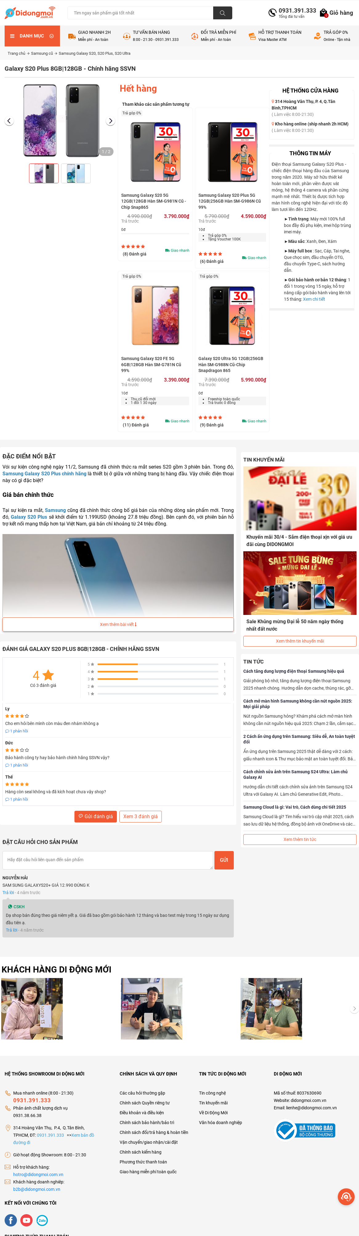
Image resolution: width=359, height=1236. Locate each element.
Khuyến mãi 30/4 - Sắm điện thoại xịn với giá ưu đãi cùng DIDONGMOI (299, 540)
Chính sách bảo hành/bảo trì (147, 1116)
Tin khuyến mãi (213, 1096)
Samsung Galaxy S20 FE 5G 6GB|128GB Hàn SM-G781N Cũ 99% (151, 364)
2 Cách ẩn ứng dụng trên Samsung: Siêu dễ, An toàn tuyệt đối (299, 739)
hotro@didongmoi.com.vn (38, 1168)
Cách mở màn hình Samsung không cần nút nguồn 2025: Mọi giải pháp (297, 704)
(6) (212, 261)
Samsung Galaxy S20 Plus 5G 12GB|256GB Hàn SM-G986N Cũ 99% (229, 201)
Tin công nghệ (212, 1086)
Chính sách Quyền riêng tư (145, 1096)
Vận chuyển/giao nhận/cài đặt (149, 1136)
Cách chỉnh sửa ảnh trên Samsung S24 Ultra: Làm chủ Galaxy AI (295, 774)
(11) (136, 424)
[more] (346, 1196)
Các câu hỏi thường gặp (142, 1086)
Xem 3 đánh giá (140, 816)
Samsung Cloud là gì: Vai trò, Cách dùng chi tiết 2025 (294, 807)
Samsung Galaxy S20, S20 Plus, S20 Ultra (94, 53)
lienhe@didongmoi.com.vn (311, 1101)
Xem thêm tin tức (300, 839)
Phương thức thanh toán (143, 1155)
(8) (134, 254)
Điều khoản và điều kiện (142, 1106)
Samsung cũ (44, 53)
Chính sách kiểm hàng (141, 1145)
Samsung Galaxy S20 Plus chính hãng (44, 474)
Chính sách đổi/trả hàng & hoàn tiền (154, 1126)
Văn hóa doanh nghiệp (220, 1116)
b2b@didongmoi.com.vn (36, 1183)
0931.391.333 (295, 10)
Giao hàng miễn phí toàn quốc (148, 1165)
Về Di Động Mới (213, 1106)
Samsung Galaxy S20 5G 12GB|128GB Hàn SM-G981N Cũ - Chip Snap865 (153, 201)
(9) (212, 424)
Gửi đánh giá (95, 816)
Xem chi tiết (314, 299)
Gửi (224, 860)
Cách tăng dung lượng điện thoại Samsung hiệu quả (293, 671)
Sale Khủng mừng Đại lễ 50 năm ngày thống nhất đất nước (294, 625)
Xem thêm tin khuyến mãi (300, 641)
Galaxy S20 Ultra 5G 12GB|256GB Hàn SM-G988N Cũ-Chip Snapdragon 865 (230, 364)
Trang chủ (19, 53)
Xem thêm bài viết (118, 624)
